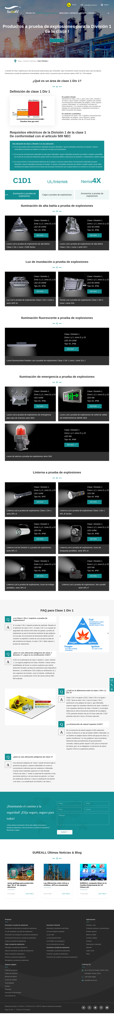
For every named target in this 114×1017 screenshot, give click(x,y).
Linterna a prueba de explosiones (15, 945)
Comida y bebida (91, 941)
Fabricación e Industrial (93, 948)
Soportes (73, 13)
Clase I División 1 (43, 61)
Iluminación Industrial (53, 929)
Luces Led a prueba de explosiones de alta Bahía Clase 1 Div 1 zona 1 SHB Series (28, 246)
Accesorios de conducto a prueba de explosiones (62, 961)
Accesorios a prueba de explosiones (57, 951)
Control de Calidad (11, 983)
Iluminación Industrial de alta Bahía (57, 932)
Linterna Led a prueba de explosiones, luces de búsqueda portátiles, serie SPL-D (80, 552)
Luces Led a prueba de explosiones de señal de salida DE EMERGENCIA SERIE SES (83, 418)
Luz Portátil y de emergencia (55, 945)
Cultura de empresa (11, 977)
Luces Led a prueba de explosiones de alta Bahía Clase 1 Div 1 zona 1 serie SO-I (81, 246)
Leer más (30, 897)
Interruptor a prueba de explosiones (16, 951)
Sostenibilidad (9, 987)
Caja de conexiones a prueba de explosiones (19, 954)
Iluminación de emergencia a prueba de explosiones (21, 938)
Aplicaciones (90, 923)
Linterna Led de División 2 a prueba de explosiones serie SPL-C (29, 552)
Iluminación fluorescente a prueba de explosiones (20, 941)
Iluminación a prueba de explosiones (16, 929)
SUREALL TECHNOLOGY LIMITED (30, 1010)
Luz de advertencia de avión (55, 948)
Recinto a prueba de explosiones (15, 961)
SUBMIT (65, 836)
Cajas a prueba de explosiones (14, 948)
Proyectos (8, 993)
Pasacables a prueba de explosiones (58, 954)
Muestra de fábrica (11, 980)
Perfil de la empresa (11, 974)
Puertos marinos (91, 935)
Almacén (89, 951)
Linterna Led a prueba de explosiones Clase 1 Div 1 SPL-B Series (82, 515)
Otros (88, 957)
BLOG (74, 5)
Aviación (89, 945)
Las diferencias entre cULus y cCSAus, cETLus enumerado (56, 888)
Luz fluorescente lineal (53, 941)
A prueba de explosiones (47, 13)
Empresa (83, 13)
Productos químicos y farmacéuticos (97, 932)
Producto (30, 13)
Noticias (7, 990)
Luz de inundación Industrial (55, 935)
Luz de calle (50, 938)
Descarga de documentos (13, 996)
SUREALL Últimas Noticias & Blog (57, 856)
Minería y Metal (91, 938)
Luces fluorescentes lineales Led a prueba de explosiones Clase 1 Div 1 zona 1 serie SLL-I (46, 362)
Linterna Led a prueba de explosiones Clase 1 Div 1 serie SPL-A (29, 515)
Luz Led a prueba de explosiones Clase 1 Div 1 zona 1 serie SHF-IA (30, 302)
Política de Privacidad (23, 1013)
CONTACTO (92, 13)
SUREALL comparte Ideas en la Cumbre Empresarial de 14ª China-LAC (93, 889)
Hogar (20, 61)
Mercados (64, 13)
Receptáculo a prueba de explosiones (17, 964)
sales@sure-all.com (90, 5)
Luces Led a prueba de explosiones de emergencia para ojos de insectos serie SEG (29, 418)
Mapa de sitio (9, 1013)
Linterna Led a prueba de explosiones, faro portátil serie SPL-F (83, 589)
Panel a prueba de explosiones (14, 957)
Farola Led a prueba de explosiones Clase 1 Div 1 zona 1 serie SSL (81, 302)
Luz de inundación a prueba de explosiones (18, 935)
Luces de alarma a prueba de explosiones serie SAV (29, 459)
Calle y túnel (90, 954)
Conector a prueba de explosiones (57, 957)
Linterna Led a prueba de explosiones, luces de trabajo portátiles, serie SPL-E (27, 589)
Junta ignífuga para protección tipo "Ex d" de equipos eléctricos (20, 889)
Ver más (41, 236)
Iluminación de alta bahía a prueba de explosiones (21, 932)
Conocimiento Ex (10, 999)
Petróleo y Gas (91, 929)
